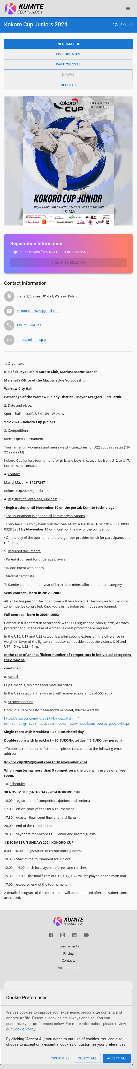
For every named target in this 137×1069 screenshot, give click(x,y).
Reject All (87, 1058)
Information (68, 44)
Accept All (117, 1058)
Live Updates (68, 54)
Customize (60, 1058)
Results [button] (68, 85)
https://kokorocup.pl (32, 340)
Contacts (68, 960)
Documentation (68, 967)
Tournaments (68, 946)
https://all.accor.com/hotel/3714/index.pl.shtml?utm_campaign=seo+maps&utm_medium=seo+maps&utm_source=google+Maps (67, 721)
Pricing (68, 953)
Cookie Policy (24, 1029)
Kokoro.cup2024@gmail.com (38, 311)
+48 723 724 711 (29, 325)
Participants (68, 64)
